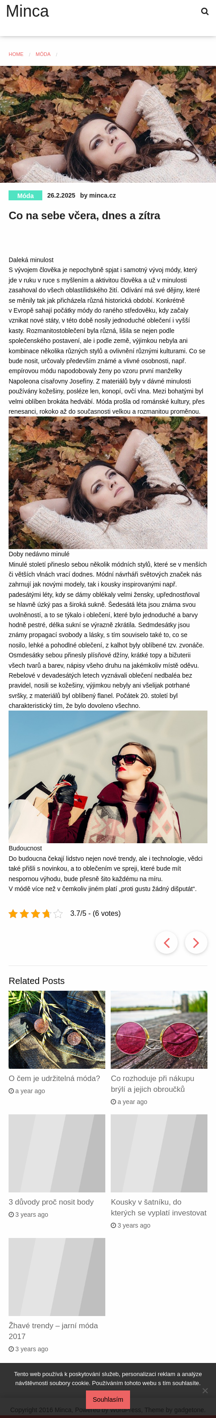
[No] (204, 1390)
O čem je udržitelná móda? (54, 1078)
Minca (27, 11)
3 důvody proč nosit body (51, 1202)
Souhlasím (108, 1399)
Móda (25, 195)
